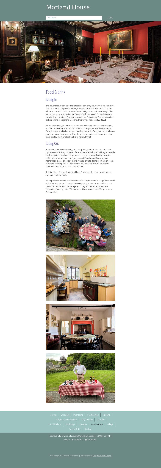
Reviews (106, 415)
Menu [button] (110, 17)
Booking (88, 429)
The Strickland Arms (55, 172)
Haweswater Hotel (90, 189)
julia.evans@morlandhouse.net (82, 436)
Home (53, 415)
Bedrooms (78, 415)
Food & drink (51, 17)
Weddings (70, 424)
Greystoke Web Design (102, 455)
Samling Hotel (62, 189)
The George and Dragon (76, 186)
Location (83, 424)
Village (110, 424)
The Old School (54, 424)
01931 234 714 (104, 436)
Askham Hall (51, 192)
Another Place (102, 186)
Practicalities (93, 415)
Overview (65, 415)
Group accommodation (66, 419)
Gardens (101, 419)
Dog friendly (87, 419)
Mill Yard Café (96, 152)
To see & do (74, 429)
